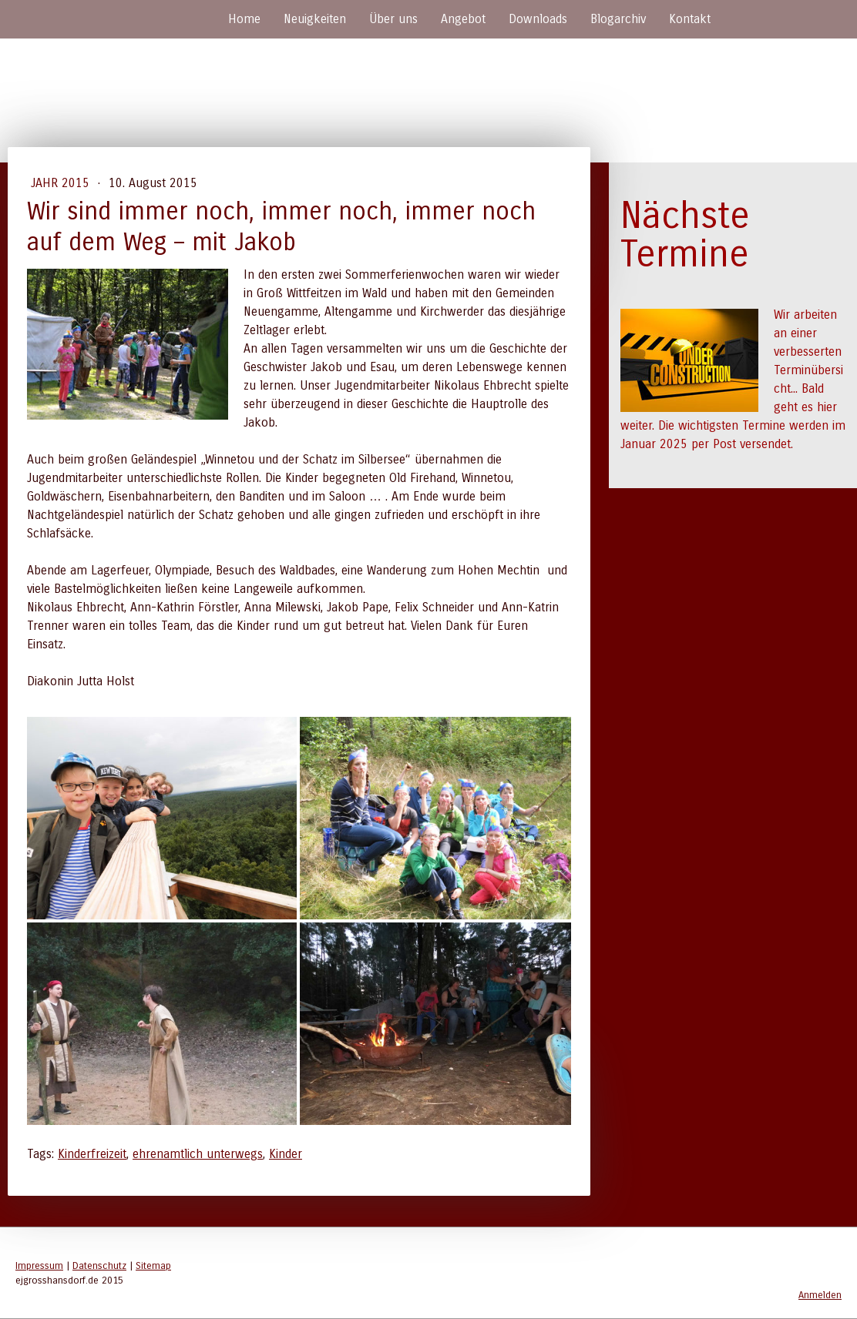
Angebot (463, 19)
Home (244, 19)
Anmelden (820, 1295)
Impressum (39, 1265)
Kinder (285, 1154)
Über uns (393, 19)
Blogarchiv (618, 19)
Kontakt (690, 19)
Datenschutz (99, 1265)
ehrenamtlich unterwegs (198, 1154)
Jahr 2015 (62, 183)
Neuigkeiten (315, 19)
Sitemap (153, 1265)
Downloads (538, 19)
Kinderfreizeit (92, 1154)
